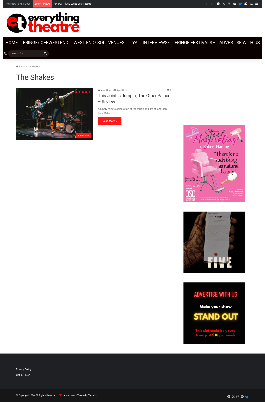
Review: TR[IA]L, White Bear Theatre (72, 3)
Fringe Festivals (193, 42)
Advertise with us (239, 42)
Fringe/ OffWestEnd (45, 42)
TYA (133, 42)
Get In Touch (23, 374)
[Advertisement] (214, 90)
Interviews (155, 42)
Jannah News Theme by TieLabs (79, 395)
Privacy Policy (23, 369)
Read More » (110, 121)
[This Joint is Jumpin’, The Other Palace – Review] (54, 114)
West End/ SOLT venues (98, 42)
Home (11, 42)
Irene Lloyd (106, 90)
